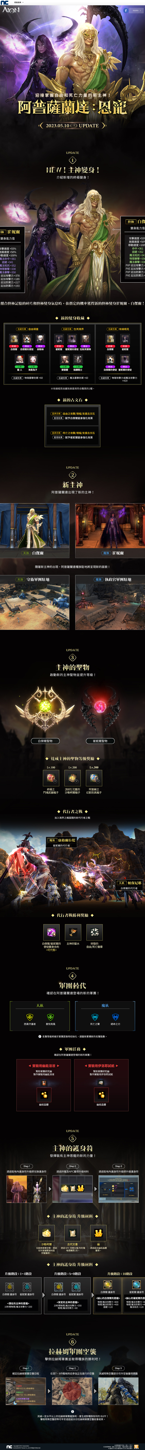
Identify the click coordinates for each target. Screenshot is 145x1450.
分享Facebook (126, 10)
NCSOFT (4, 3)
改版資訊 (136, 10)
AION (10, 10)
